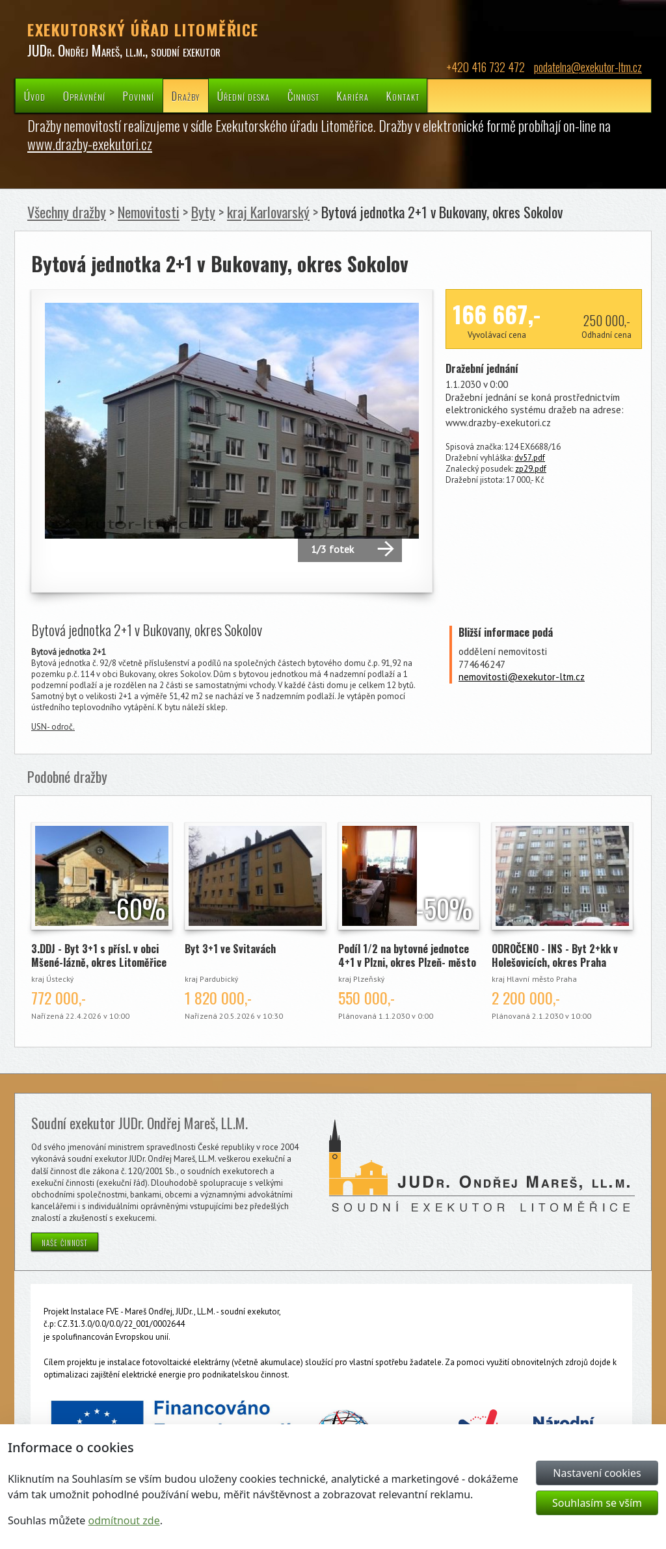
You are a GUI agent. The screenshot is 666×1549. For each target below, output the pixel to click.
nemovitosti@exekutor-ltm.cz (522, 677)
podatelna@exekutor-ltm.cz (588, 66)
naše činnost (65, 1242)
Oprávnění (84, 96)
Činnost (303, 96)
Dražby (186, 96)
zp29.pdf (530, 468)
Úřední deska (243, 96)
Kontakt (403, 96)
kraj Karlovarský (268, 211)
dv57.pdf (529, 457)
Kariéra (353, 96)
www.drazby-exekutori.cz (89, 143)
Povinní (138, 96)
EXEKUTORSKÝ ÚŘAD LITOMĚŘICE (143, 29)
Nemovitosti (149, 211)
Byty (203, 211)
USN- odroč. (53, 726)
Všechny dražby (66, 211)
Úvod (35, 96)
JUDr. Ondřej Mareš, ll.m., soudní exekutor (123, 50)
